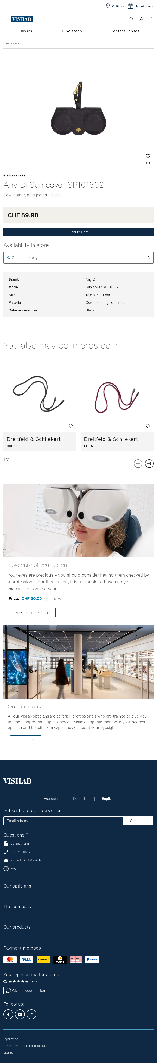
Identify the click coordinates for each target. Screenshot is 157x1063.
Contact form (16, 843)
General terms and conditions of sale (25, 1046)
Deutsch (80, 798)
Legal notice (10, 1039)
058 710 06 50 (21, 852)
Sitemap (8, 1052)
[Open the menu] (7, 19)
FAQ (13, 869)
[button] (141, 19)
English (107, 798)
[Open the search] (131, 19)
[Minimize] (151, 19)
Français (51, 798)
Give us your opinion (25, 990)
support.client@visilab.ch (27, 860)
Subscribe (138, 820)
